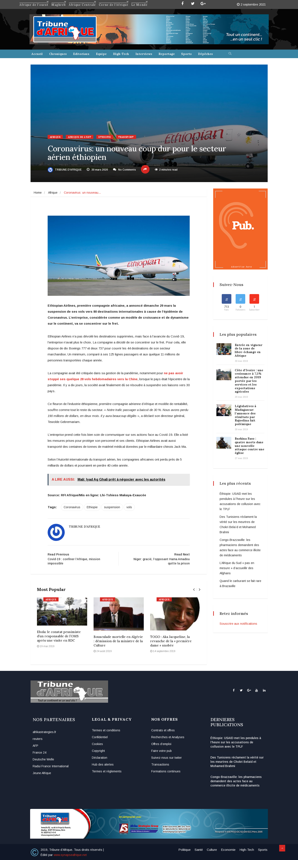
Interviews (143, 54)
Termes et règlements (107, 771)
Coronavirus (72, 507)
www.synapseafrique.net (70, 855)
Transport (126, 136)
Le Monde (139, 1)
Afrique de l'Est (79, 136)
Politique (184, 849)
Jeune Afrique (42, 773)
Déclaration (99, 757)
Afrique (55, 136)
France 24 (39, 752)
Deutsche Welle (43, 759)
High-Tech (121, 54)
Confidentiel (100, 737)
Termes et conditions (106, 730)
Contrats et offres (163, 730)
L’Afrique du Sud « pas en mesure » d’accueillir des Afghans (237, 568)
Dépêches (205, 54)
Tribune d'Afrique (65, 169)
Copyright (98, 750)
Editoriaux (81, 54)
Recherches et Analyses (167, 737)
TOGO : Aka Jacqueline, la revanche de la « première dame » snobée (171, 641)
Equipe (101, 54)
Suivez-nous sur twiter (166, 757)
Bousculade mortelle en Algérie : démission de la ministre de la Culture (118, 641)
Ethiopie (104, 136)
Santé (199, 849)
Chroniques (58, 54)
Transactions (160, 764)
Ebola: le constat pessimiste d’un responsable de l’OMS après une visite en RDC (59, 636)
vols (129, 507)
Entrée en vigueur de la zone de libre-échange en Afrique (248, 350)
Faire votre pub (161, 750)
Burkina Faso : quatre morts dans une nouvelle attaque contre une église (249, 446)
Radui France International (51, 766)
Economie (228, 849)
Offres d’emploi (161, 744)
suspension (112, 507)
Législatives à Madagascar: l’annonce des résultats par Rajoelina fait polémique (245, 415)
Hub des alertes (103, 764)
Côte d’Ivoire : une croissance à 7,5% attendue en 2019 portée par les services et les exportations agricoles (249, 381)
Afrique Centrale (82, 1)
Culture (212, 849)
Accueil (37, 54)
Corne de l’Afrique (114, 1)
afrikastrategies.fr (44, 732)
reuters (38, 739)
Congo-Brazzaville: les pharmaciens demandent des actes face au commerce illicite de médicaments (236, 781)
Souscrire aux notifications (238, 623)
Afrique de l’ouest (34, 1)
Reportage (167, 54)
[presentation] (194, 589)
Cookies (97, 744)
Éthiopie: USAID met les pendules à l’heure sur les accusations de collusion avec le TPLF (235, 742)
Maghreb (58, 1)
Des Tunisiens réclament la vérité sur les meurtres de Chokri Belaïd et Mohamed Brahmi (237, 762)
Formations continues (166, 771)
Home (38, 192)
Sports (186, 54)
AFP (35, 745)
